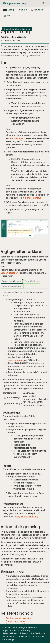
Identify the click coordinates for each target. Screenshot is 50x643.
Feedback (37, 9)
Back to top (8, 639)
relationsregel (16, 138)
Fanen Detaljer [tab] (32, 281)
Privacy (24, 633)
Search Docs (9, 636)
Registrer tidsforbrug (27, 516)
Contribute (38, 636)
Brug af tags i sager (15, 621)
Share (22, 9)
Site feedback (38, 633)
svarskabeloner (16, 360)
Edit (7, 15)
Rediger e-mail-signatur (18, 618)
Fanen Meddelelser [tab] (12, 281)
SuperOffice (9, 630)
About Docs (24, 636)
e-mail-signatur (33, 197)
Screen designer (9, 273)
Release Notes (10, 633)
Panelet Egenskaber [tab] (12, 286)
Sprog (8, 9)
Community (24, 630)
